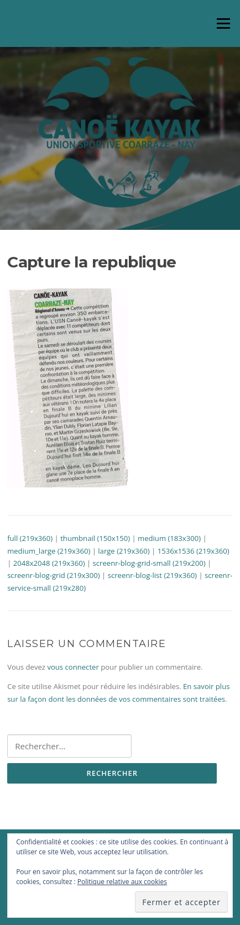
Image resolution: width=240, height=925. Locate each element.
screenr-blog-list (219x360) (152, 575)
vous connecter (72, 667)
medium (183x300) (169, 538)
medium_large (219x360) (48, 551)
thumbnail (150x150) (95, 538)
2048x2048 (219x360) (49, 563)
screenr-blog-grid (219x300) (53, 575)
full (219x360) (30, 538)
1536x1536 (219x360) (193, 551)
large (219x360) (123, 551)
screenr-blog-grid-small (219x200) (149, 563)
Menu (223, 23)
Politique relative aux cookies (122, 881)
